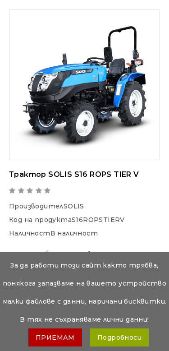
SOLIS (74, 206)
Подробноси (119, 337)
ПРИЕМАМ (55, 337)
